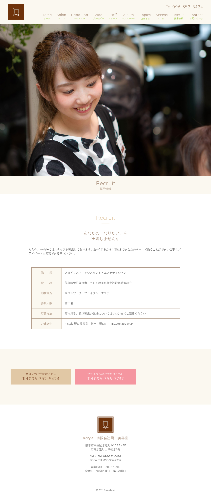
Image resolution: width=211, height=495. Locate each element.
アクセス (162, 16)
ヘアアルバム (128, 16)
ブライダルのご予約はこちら (105, 377)
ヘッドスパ (79, 16)
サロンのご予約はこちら (41, 377)
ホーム (47, 16)
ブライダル (98, 16)
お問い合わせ (196, 16)
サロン (61, 16)
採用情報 (178, 16)
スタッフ (112, 16)
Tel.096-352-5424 (184, 7)
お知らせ (145, 16)
